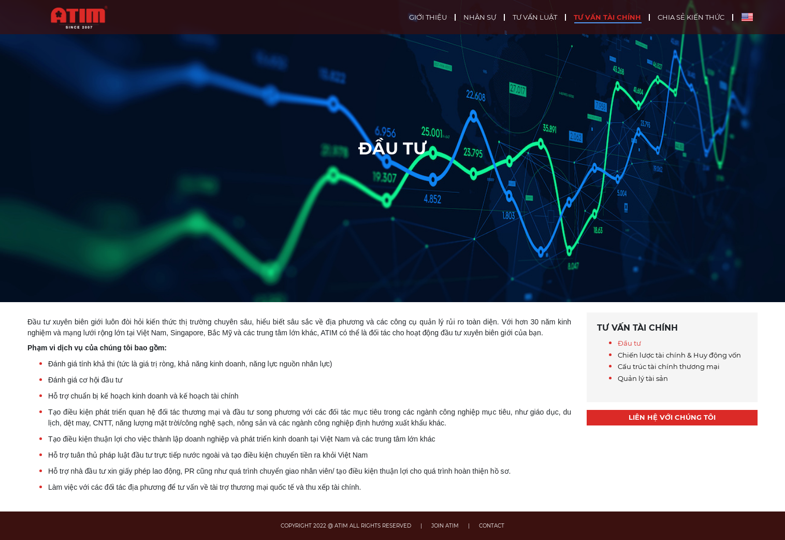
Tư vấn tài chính (607, 17)
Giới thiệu (428, 17)
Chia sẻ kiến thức (691, 17)
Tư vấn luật (535, 17)
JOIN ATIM (445, 525)
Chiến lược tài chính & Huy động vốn (679, 355)
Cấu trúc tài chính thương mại (669, 366)
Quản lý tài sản (643, 378)
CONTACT (491, 525)
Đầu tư (629, 343)
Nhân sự (479, 17)
